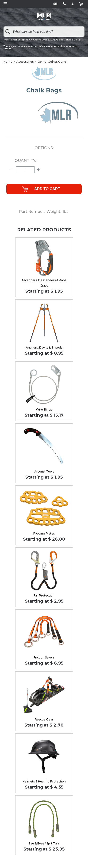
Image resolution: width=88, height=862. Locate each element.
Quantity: (25, 161)
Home (8, 61)
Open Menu (5, 3)
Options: (44, 148)
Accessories (25, 61)
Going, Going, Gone (52, 61)
